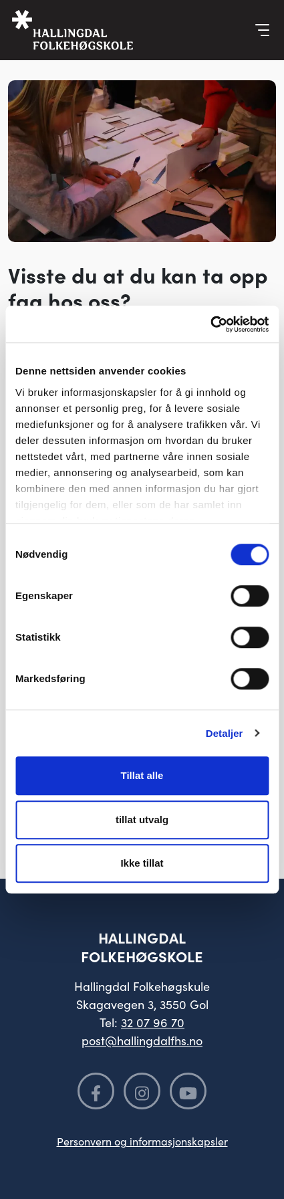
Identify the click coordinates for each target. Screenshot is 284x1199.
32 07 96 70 (152, 1022)
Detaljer (224, 733)
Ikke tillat (141, 863)
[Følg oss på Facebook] (96, 1091)
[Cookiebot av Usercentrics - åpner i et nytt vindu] (210, 324)
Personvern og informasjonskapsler (142, 1140)
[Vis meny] (262, 30)
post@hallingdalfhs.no (142, 1040)
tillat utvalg (142, 819)
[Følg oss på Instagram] (142, 1091)
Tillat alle (142, 775)
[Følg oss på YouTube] (188, 1091)
